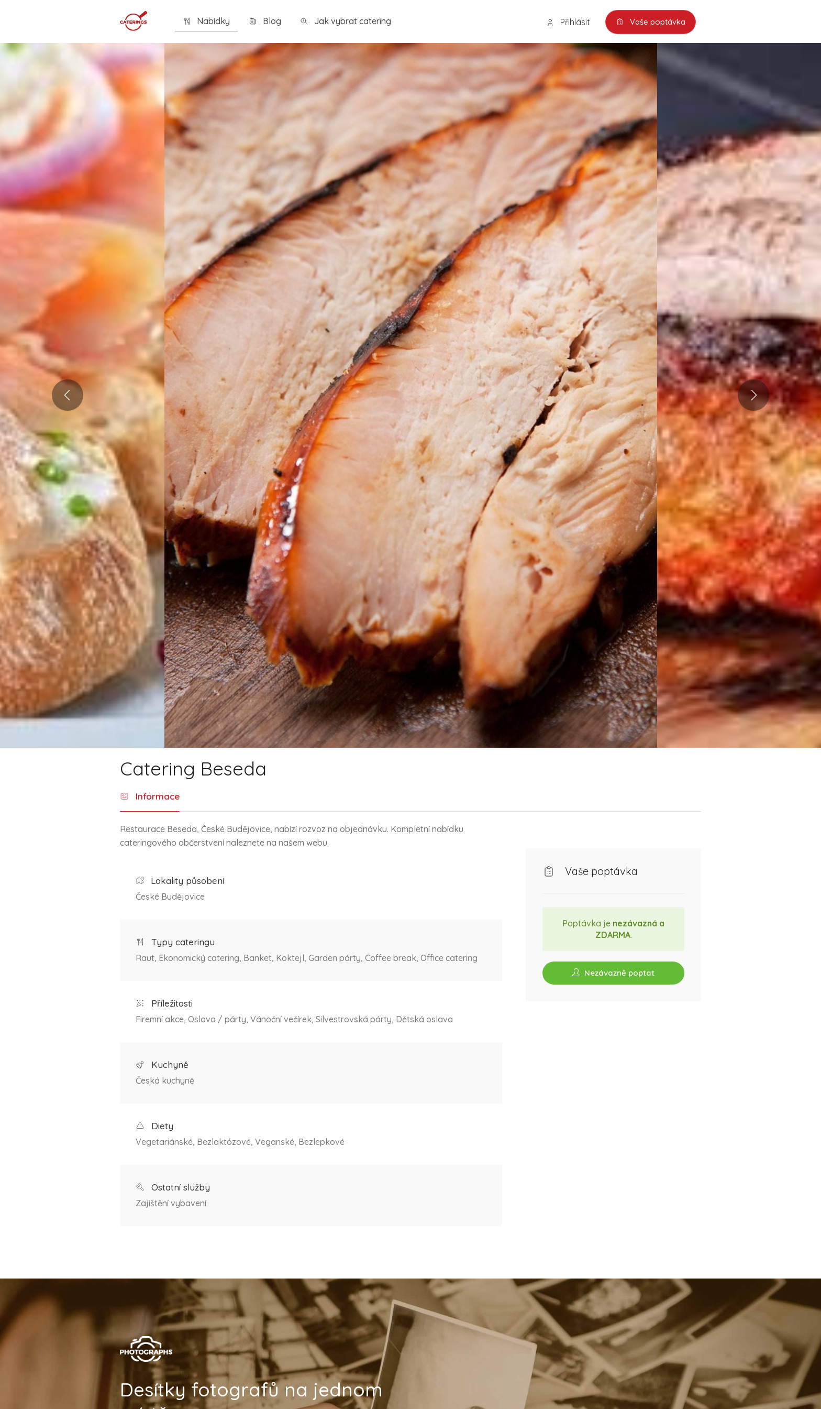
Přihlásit (567, 22)
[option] (410, 395)
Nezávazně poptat (613, 973)
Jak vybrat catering (345, 21)
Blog (265, 21)
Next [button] (749, 395)
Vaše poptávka (650, 22)
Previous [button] (71, 395)
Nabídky (206, 21)
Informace (150, 797)
